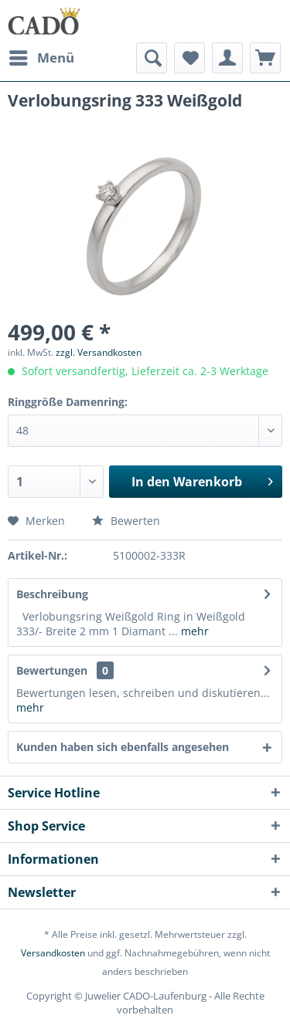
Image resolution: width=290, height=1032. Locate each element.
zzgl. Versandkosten (99, 352)
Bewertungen (51, 670)
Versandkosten (53, 952)
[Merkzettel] (189, 57)
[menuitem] (41, 57)
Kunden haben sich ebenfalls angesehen (122, 746)
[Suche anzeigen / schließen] (151, 57)
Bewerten (126, 520)
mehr (193, 631)
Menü (41, 56)
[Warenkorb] (265, 57)
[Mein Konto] (227, 57)
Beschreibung (52, 594)
